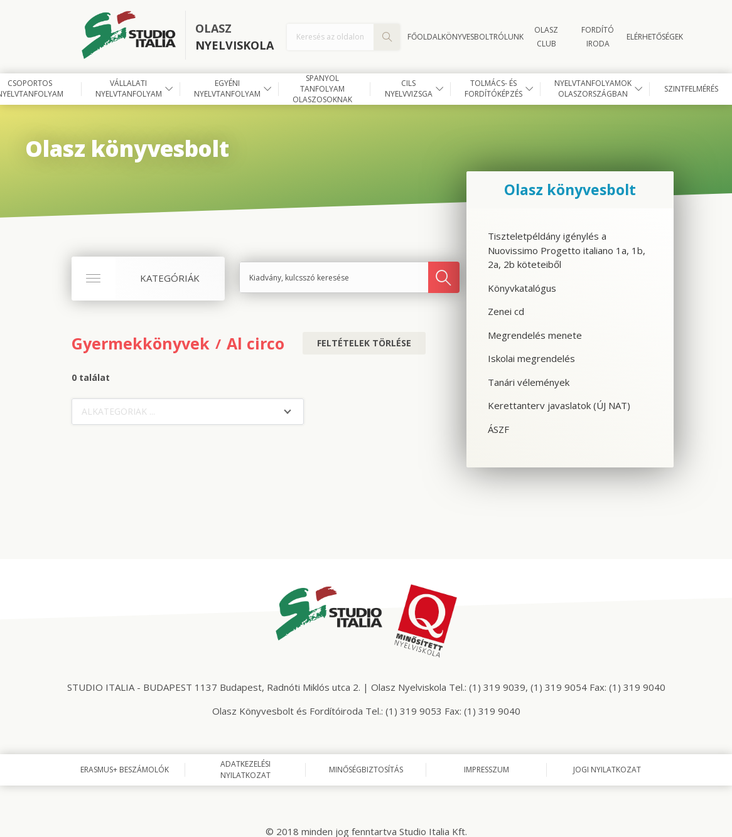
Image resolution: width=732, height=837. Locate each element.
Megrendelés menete (535, 335)
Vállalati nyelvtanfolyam (128, 88)
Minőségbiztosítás (366, 769)
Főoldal (424, 36)
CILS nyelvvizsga (409, 88)
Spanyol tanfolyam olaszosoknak (322, 89)
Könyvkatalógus (522, 288)
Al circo (255, 343)
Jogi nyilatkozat (607, 769)
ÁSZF (498, 429)
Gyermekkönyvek (141, 343)
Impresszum (486, 769)
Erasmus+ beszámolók (124, 769)
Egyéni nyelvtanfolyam (227, 88)
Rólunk (508, 36)
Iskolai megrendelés (531, 358)
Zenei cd (506, 311)
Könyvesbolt (467, 36)
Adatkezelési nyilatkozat (245, 770)
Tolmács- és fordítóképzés (493, 88)
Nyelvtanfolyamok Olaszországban (593, 88)
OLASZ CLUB (546, 36)
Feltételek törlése (364, 343)
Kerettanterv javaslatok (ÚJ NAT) (559, 405)
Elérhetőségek (655, 36)
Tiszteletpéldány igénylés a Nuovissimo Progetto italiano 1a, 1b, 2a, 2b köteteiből (566, 250)
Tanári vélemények (528, 382)
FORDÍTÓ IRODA (597, 36)
